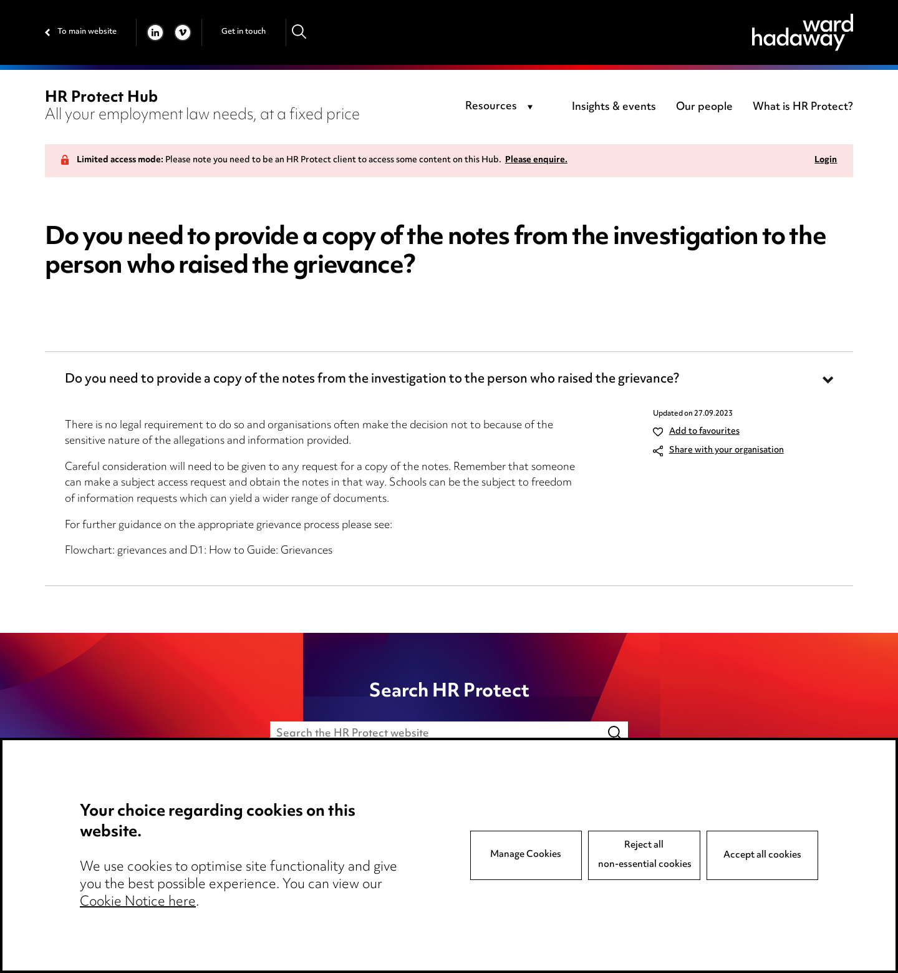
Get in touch (243, 32)
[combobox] (501, 107)
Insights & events (614, 107)
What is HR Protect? (803, 107)
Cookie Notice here (138, 902)
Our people (704, 107)
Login (825, 160)
